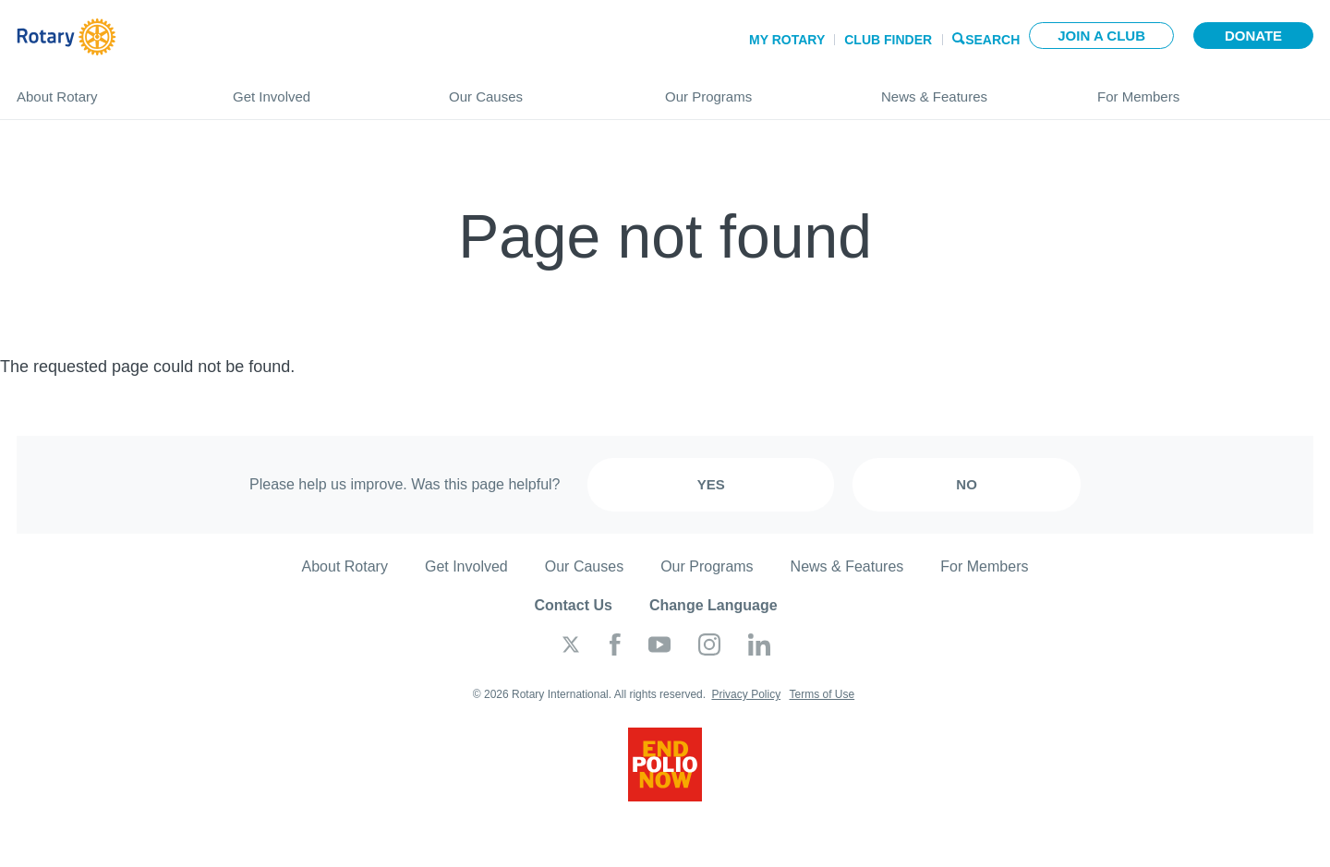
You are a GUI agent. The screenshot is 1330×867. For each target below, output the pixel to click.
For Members (1205, 89)
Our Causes (538, 89)
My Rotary (787, 39)
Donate (1253, 35)
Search (992, 38)
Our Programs (754, 89)
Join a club (1101, 35)
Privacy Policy (745, 694)
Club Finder (888, 39)
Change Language (713, 605)
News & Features (970, 89)
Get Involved (322, 89)
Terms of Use (821, 694)
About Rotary (106, 89)
